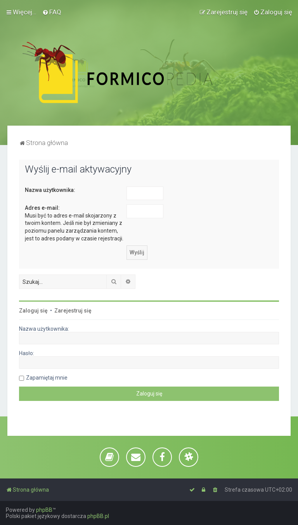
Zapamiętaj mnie (47, 378)
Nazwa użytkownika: (50, 190)
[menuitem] (51, 12)
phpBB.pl (98, 516)
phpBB (44, 510)
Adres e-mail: (42, 208)
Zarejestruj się (73, 310)
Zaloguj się (33, 310)
